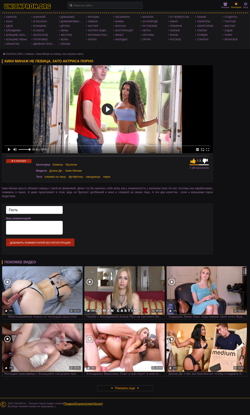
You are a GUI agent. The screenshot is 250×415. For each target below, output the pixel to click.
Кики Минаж (73, 170)
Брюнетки (12, 44)
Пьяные (175, 30)
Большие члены (16, 39)
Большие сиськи (17, 35)
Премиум (176, 26)
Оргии (147, 39)
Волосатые (40, 35)
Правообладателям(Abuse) (83, 403)
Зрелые (66, 44)
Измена (93, 21)
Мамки (119, 21)
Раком (174, 35)
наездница (93, 176)
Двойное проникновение (45, 44)
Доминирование (71, 21)
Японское (231, 39)
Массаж (120, 26)
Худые (228, 30)
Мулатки (148, 17)
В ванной (39, 17)
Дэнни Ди (55, 170)
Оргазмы (148, 35)
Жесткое (66, 35)
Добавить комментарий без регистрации (40, 242)
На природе (150, 21)
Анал (9, 21)
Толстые (230, 21)
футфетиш (76, 176)
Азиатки (11, 17)
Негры (147, 30)
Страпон (202, 39)
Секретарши (205, 26)
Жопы (64, 39)
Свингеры (203, 21)
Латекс (92, 39)
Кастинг (93, 26)
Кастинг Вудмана (99, 30)
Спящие (202, 35)
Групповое (40, 39)
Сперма (202, 30)
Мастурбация (124, 30)
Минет (119, 35)
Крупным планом (99, 35)
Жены (64, 30)
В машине (39, 26)
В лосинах (40, 21)
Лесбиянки (122, 17)
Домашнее (68, 17)
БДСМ (9, 26)
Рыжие (201, 17)
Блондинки (13, 30)
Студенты (230, 17)
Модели (225, 5)
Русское (175, 39)
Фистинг (230, 26)
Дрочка (65, 26)
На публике (150, 26)
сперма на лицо (55, 176)
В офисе (38, 30)
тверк (106, 176)
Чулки (228, 35)
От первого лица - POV (181, 17)
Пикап (174, 21)
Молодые (121, 39)
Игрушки (93, 17)
